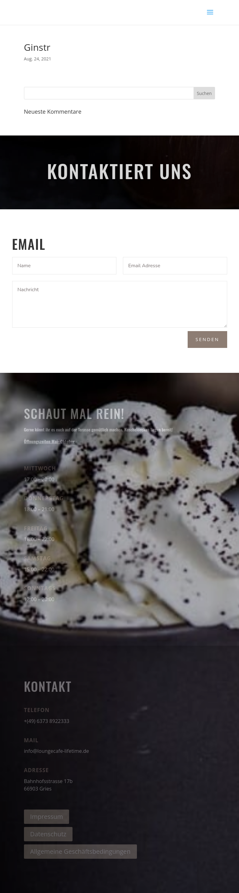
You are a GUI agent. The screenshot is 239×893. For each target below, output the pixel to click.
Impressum (46, 816)
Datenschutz (48, 834)
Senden (207, 339)
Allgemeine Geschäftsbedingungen (80, 851)
